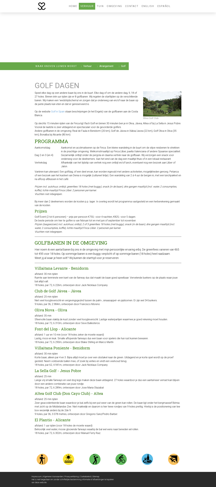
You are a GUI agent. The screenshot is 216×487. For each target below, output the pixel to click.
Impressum (37, 476)
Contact (131, 6)
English (148, 6)
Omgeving (114, 6)
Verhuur (87, 6)
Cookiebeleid (85, 476)
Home (73, 6)
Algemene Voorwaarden (53, 476)
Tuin (100, 6)
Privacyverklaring (71, 476)
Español (164, 6)
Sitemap (95, 476)
